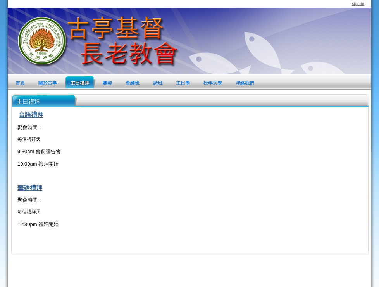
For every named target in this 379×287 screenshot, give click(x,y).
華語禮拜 (29, 188)
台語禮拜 (31, 114)
